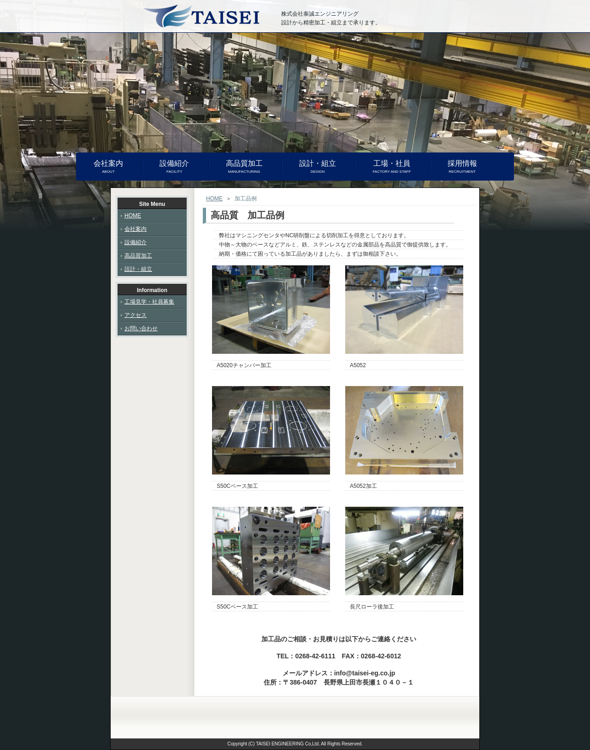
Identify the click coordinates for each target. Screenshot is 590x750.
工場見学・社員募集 (149, 302)
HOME (214, 198)
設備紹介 (174, 166)
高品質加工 (244, 166)
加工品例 (246, 198)
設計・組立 (317, 166)
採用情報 (462, 166)
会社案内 (108, 166)
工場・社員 (391, 166)
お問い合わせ (141, 328)
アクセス (135, 315)
